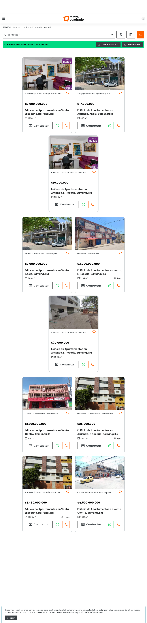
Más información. (94, 612)
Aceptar (11, 618)
